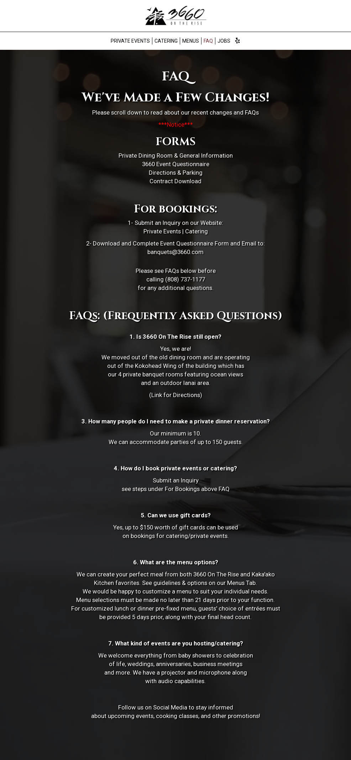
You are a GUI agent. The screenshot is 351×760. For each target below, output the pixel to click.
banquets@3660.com (175, 251)
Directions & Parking (176, 172)
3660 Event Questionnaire (175, 164)
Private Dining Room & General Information (176, 155)
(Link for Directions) (175, 395)
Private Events (130, 41)
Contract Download (175, 181)
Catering (166, 41)
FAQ (208, 41)
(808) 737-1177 (185, 279)
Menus (190, 41)
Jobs (224, 41)
